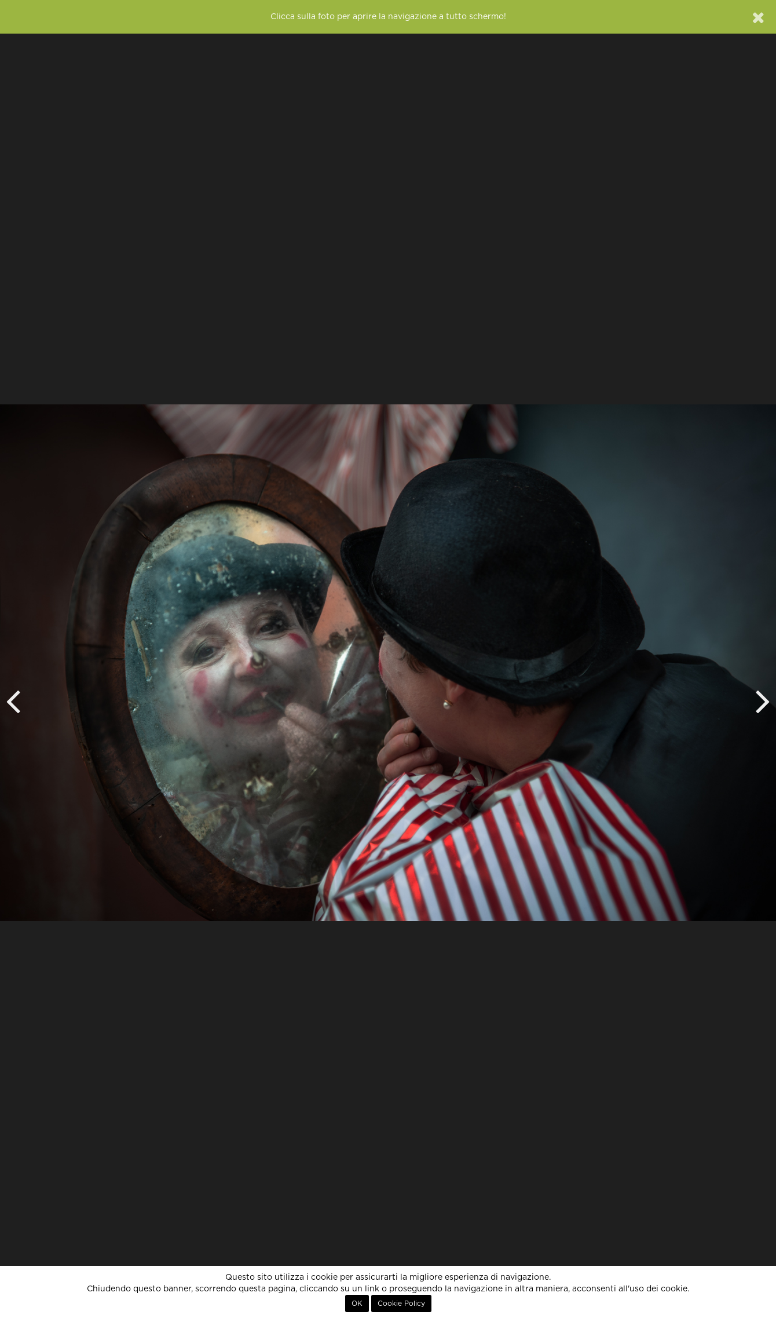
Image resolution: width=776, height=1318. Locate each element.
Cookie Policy (401, 1303)
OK (357, 1303)
